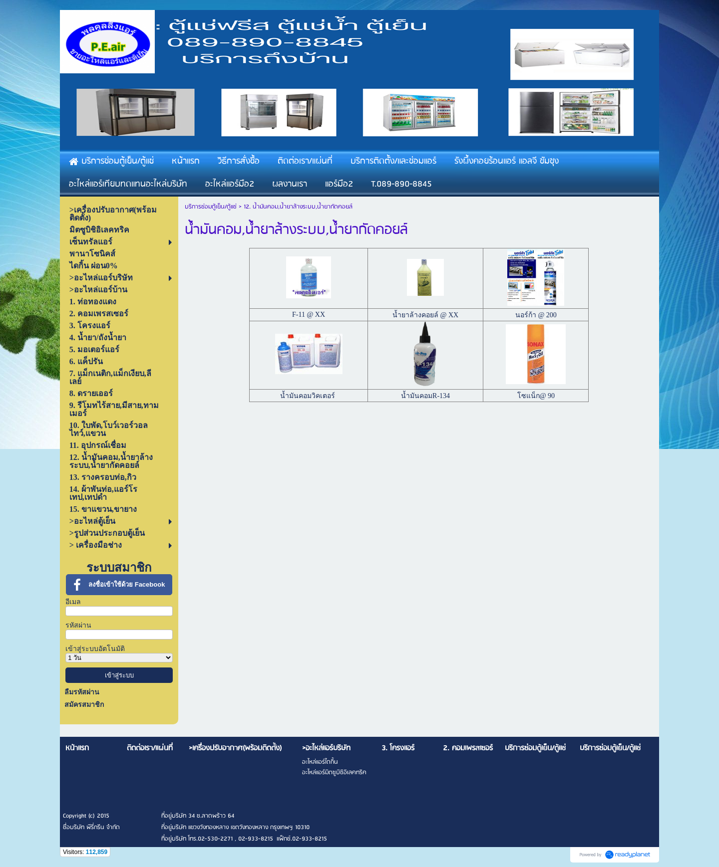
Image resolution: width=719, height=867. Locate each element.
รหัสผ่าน (78, 625)
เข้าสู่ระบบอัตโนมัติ (95, 648)
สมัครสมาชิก (84, 704)
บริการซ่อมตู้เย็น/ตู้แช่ (211, 207)
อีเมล (73, 602)
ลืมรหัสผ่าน (81, 692)
